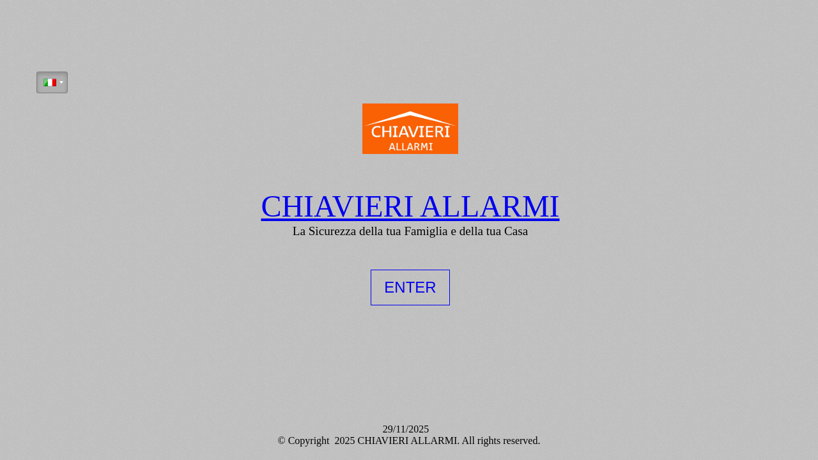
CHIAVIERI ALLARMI (410, 205)
